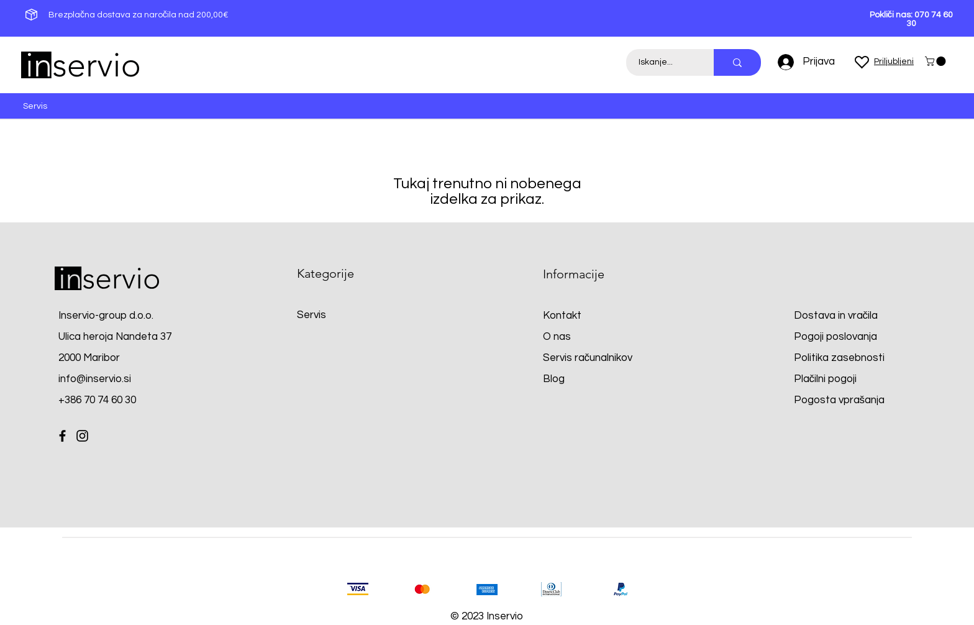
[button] (936, 61)
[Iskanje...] (663, 62)
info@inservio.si (94, 379)
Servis (311, 315)
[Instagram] (82, 436)
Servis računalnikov (588, 357)
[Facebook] (62, 436)
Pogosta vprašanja (839, 400)
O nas (557, 336)
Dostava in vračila (836, 315)
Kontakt (562, 315)
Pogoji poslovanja (835, 336)
